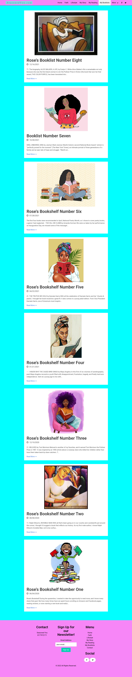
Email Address (66, 640)
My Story (83, 3)
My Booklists (104, 3)
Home (60, 3)
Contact (90, 648)
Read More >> (32, 79)
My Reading (93, 3)
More (114, 3)
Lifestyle (74, 3)
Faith (66, 3)
